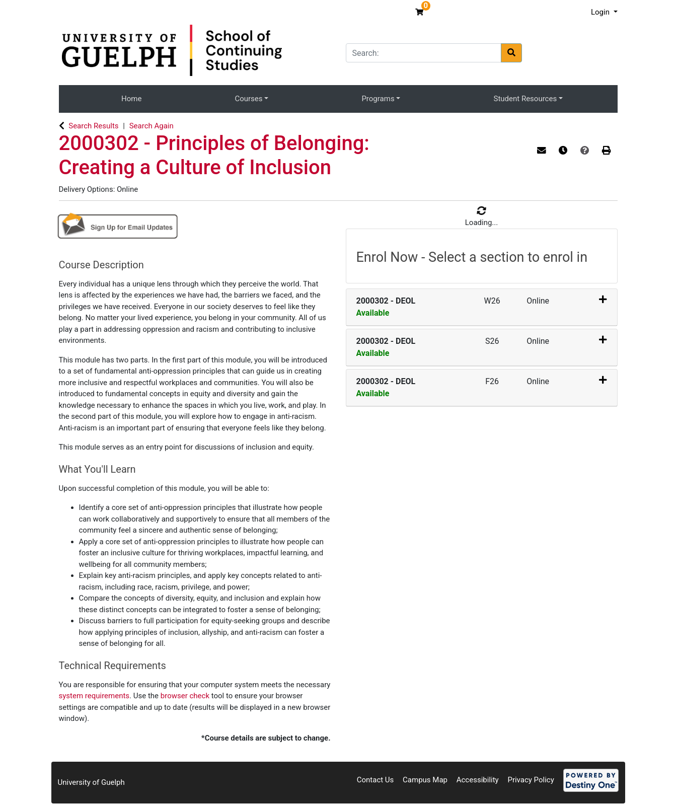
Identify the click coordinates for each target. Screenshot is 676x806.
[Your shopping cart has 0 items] (420, 12)
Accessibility (478, 779)
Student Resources (525, 98)
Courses (248, 98)
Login (601, 12)
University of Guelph (91, 782)
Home (131, 98)
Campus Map (425, 779)
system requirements (94, 695)
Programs (377, 98)
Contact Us (375, 779)
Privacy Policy (530, 779)
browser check (185, 695)
